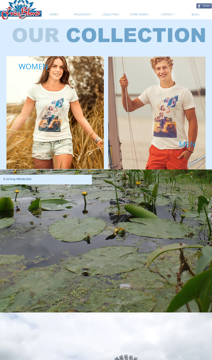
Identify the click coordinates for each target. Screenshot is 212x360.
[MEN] (187, 144)
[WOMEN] (33, 66)
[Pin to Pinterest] (191, 5)
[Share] (204, 5)
